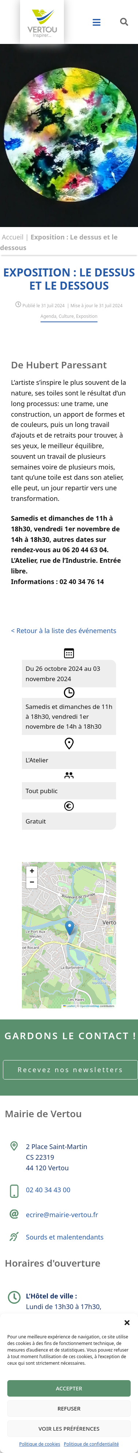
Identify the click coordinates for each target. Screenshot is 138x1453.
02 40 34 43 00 (48, 1189)
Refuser (69, 1408)
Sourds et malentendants (65, 1237)
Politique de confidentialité (91, 1444)
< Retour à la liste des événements (63, 630)
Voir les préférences (69, 1428)
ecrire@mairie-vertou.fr (62, 1214)
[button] (127, 1322)
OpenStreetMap (89, 1006)
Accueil (12, 237)
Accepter (69, 1388)
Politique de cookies (39, 1444)
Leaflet (69, 1006)
